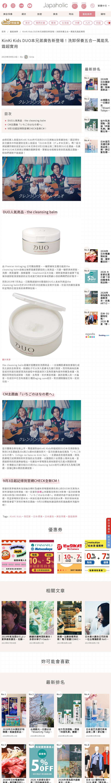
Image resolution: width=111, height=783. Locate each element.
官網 (39, 491)
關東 (53, 22)
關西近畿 (40, 22)
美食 (55, 14)
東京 (27, 22)
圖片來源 (6, 359)
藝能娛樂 (87, 14)
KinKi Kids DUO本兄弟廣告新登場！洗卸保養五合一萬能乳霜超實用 (53, 31)
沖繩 (77, 22)
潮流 (23, 14)
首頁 (4, 31)
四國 (98, 22)
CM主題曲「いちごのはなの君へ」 (26, 124)
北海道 (65, 22)
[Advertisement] (97, 202)
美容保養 (8, 14)
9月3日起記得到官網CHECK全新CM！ (27, 128)
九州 (87, 22)
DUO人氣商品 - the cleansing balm (27, 120)
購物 (103, 14)
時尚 (71, 14)
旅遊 (39, 14)
